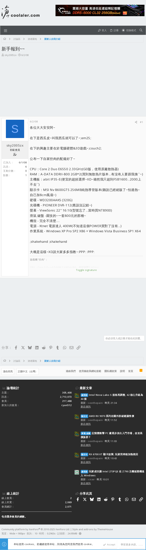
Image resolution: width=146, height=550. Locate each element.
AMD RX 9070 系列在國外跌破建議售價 (107, 416)
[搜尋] (141, 30)
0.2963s (51, 533)
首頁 (130, 371)
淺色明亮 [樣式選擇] (8, 371)
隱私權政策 (110, 371)
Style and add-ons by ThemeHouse (92, 529)
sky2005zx (11, 55)
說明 (122, 371)
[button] (5, 30)
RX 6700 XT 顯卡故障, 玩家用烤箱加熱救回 (109, 454)
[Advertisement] (73, 87)
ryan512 (66, 405)
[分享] (136, 122)
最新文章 (86, 388)
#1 (141, 122)
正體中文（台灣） (27, 371)
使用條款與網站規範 (90, 371)
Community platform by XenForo (36, 529)
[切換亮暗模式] (129, 30)
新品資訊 (86, 406)
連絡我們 (71, 371)
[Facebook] (142, 531)
